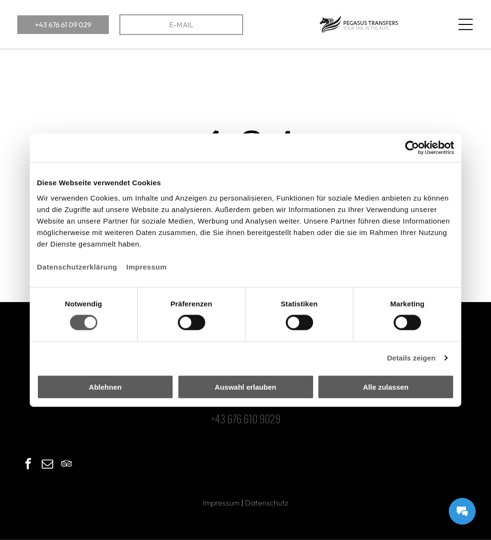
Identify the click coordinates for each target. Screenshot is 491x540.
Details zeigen (411, 358)
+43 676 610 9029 (246, 418)
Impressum (146, 266)
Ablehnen (105, 387)
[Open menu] (465, 24)
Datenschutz (266, 502)
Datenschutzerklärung (77, 266)
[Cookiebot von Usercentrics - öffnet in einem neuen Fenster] (412, 148)
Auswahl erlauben (245, 387)
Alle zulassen (386, 387)
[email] (47, 464)
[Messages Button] (462, 511)
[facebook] (28, 464)
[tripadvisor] (66, 464)
